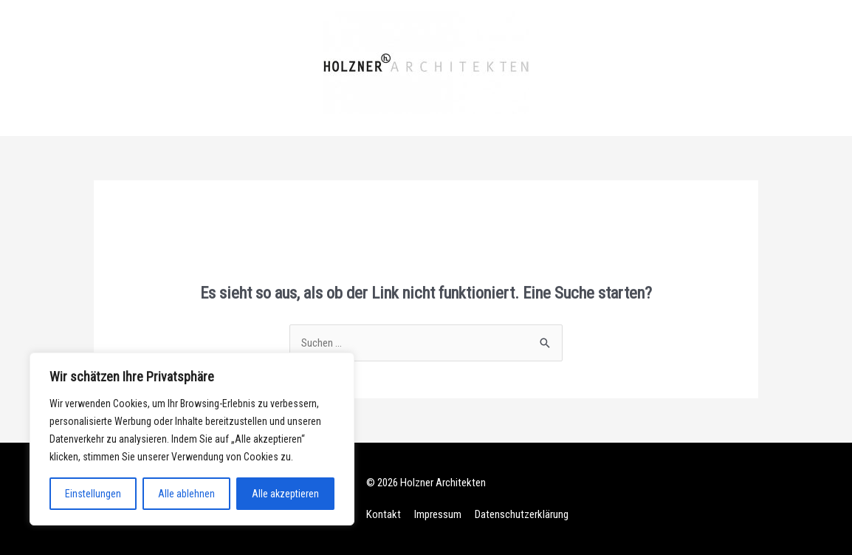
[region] (192, 439)
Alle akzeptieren (285, 494)
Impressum (437, 514)
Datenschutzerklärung (521, 514)
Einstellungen (93, 494)
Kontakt (383, 514)
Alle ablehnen (186, 494)
